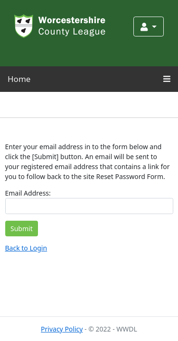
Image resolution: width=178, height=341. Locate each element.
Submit (21, 228)
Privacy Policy (62, 328)
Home (19, 78)
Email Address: (28, 192)
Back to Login (26, 247)
